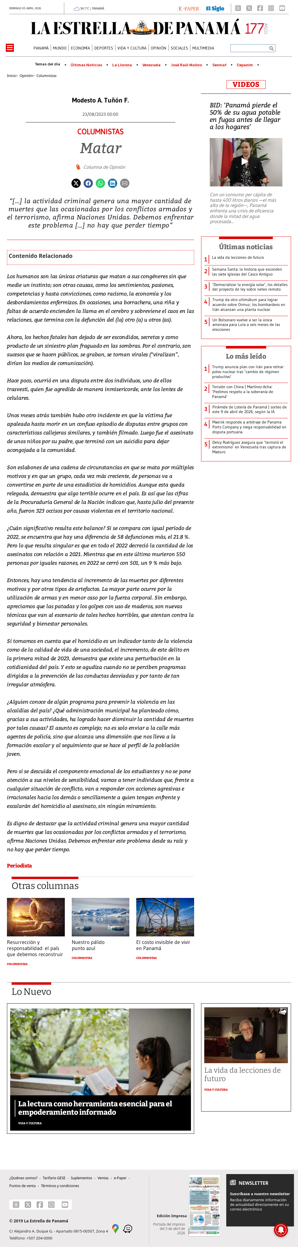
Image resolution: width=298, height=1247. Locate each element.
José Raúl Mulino (186, 65)
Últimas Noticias (86, 65)
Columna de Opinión (104, 167)
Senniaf (219, 65)
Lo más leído (246, 356)
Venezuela (151, 65)
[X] (249, 8)
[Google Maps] (115, 1228)
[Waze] (127, 1228)
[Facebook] (260, 8)
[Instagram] (271, 8)
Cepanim (245, 65)
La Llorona (122, 65)
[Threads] (238, 8)
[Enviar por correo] (124, 183)
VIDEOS (246, 84)
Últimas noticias (246, 247)
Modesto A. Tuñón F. (100, 100)
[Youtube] (282, 8)
